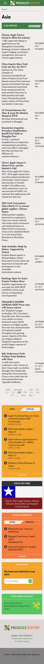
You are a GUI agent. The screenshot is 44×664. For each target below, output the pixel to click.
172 (13, 392)
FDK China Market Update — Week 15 (21, 454)
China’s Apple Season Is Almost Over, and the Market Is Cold (14, 166)
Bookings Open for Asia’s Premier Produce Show (14, 280)
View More (22, 556)
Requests (30, 522)
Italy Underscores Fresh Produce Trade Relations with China (14, 356)
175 (31, 392)
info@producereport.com (21, 638)
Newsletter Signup (22, 641)
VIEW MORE (22, 475)
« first (8, 389)
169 (31, 389)
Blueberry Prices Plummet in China (21, 464)
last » (31, 395)
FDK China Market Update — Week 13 (21, 430)
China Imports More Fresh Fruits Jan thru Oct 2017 (15, 65)
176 (37, 392)
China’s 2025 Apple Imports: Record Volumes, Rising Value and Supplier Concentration (22, 503)
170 (37, 389)
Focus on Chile (22, 483)
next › (23, 395)
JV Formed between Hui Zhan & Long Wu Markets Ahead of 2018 (15, 113)
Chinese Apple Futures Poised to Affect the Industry (16, 36)
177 (12, 395)
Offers (12, 522)
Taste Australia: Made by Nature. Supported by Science (14, 249)
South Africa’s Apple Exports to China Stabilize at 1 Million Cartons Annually (22, 442)
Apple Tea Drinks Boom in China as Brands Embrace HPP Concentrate (23, 418)
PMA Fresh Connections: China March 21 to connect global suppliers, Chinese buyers (15, 207)
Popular (30, 409)
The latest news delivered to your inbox (19, 573)
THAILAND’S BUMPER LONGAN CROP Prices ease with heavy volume (16, 305)
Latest (12, 409)
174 (25, 392)
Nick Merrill (22, 657)
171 (7, 392)
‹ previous (17, 389)
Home (4, 9)
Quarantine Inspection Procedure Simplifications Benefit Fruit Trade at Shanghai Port (14, 132)
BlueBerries (13, 531)
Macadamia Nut (15, 542)
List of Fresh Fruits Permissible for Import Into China (17, 606)
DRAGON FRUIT (15, 549)
